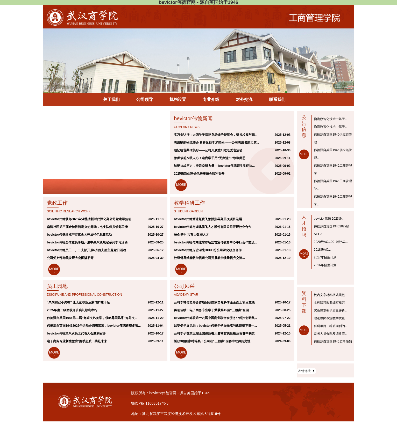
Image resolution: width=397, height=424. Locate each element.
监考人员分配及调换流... (331, 334)
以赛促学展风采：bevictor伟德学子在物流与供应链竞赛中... (215, 326)
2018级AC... (322, 249)
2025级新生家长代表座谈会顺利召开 (199, 173)
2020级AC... (322, 242)
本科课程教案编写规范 (329, 302)
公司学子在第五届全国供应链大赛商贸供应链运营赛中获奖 (214, 333)
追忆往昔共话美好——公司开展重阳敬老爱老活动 (208, 150)
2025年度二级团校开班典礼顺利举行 (72, 310)
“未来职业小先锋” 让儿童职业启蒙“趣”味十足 (78, 302)
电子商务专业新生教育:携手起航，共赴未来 (77, 341)
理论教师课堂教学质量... (331, 318)
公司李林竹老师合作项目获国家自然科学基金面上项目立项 (214, 302)
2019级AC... (339, 242)
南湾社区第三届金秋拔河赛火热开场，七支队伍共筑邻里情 (87, 227)
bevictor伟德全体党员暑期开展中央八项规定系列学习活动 (87, 242)
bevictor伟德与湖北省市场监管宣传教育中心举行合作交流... (215, 242)
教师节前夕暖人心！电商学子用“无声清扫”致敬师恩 (209, 158)
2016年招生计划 (325, 265)
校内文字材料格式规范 (329, 295)
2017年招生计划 (325, 257)
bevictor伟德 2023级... (329, 218)
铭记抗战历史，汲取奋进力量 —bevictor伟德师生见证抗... (214, 166)
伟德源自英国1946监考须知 (333, 341)
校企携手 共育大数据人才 (191, 234)
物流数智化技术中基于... (331, 119)
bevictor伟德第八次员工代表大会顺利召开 (76, 333)
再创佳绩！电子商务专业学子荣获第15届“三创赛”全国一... (214, 310)
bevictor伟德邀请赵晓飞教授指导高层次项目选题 (208, 219)
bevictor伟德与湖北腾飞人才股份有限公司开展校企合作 (212, 227)
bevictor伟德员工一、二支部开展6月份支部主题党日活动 (86, 250)
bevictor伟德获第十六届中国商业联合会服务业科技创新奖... (215, 318)
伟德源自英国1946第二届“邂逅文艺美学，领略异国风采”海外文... (92, 318)
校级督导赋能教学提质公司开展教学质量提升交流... (209, 258)
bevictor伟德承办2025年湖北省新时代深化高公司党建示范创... (90, 219)
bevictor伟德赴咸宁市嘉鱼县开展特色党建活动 (79, 234)
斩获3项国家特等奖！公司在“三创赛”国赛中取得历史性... (213, 341)
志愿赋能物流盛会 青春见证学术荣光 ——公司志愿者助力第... (216, 142)
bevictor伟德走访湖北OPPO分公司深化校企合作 (208, 250)
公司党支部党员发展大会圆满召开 (70, 258)
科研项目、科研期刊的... (331, 326)
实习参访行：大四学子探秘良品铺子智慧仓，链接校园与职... (215, 135)
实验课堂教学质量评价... (331, 310)
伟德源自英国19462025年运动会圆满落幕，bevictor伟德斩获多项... (94, 326)
